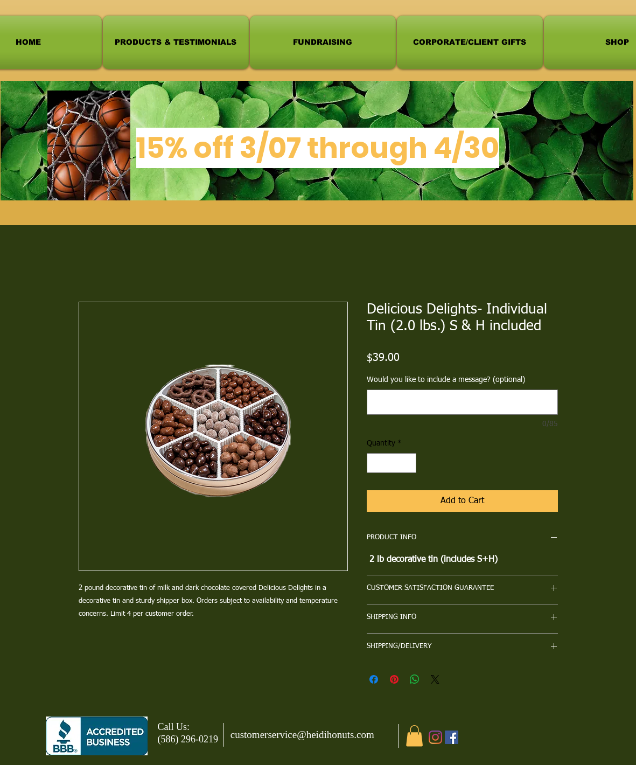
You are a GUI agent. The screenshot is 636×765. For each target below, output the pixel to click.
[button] (414, 735)
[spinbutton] (391, 463)
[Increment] (408, 463)
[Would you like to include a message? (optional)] (462, 402)
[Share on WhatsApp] (414, 679)
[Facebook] (451, 737)
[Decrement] (375, 463)
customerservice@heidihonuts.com (302, 734)
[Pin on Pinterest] (394, 679)
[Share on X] (435, 679)
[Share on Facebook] (373, 679)
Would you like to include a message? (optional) (446, 380)
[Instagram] (435, 737)
